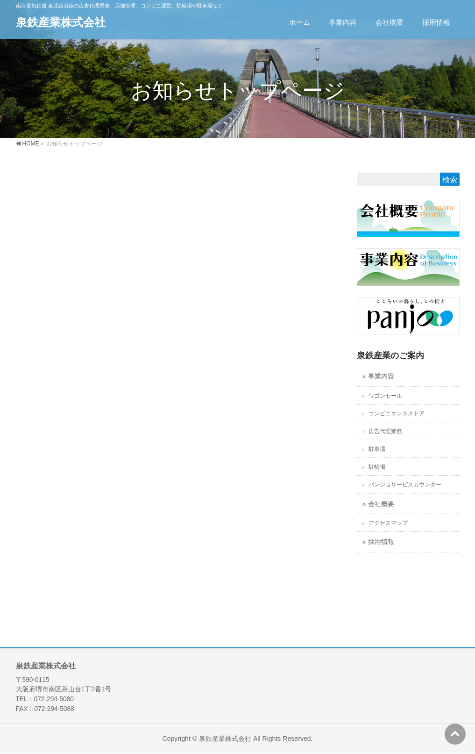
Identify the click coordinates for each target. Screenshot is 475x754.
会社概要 (381, 503)
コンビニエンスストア (397, 413)
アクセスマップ (388, 523)
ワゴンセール (385, 395)
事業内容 (381, 376)
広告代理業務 (385, 431)
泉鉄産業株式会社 (61, 22)
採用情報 (381, 541)
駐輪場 (377, 467)
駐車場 (377, 449)
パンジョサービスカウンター (405, 484)
